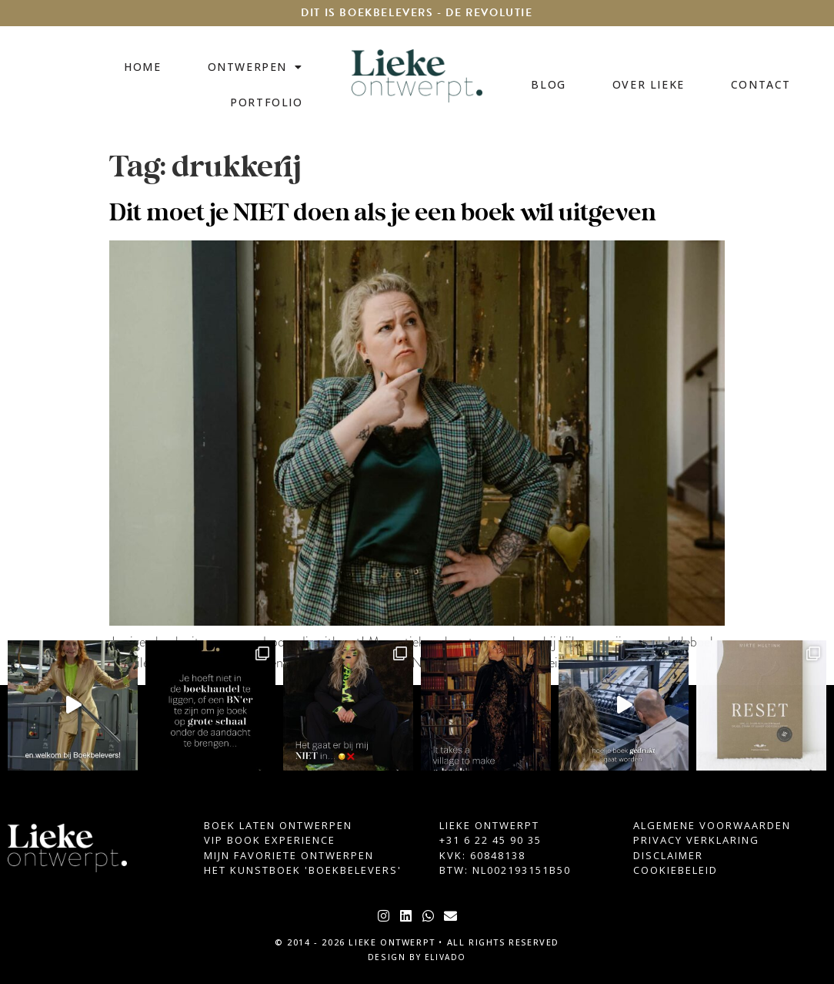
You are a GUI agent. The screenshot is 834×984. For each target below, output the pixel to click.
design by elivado (417, 957)
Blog (548, 84)
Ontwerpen (255, 67)
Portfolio (266, 102)
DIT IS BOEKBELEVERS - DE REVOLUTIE (416, 13)
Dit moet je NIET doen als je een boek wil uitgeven (382, 213)
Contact (761, 84)
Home (142, 66)
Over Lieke (648, 84)
